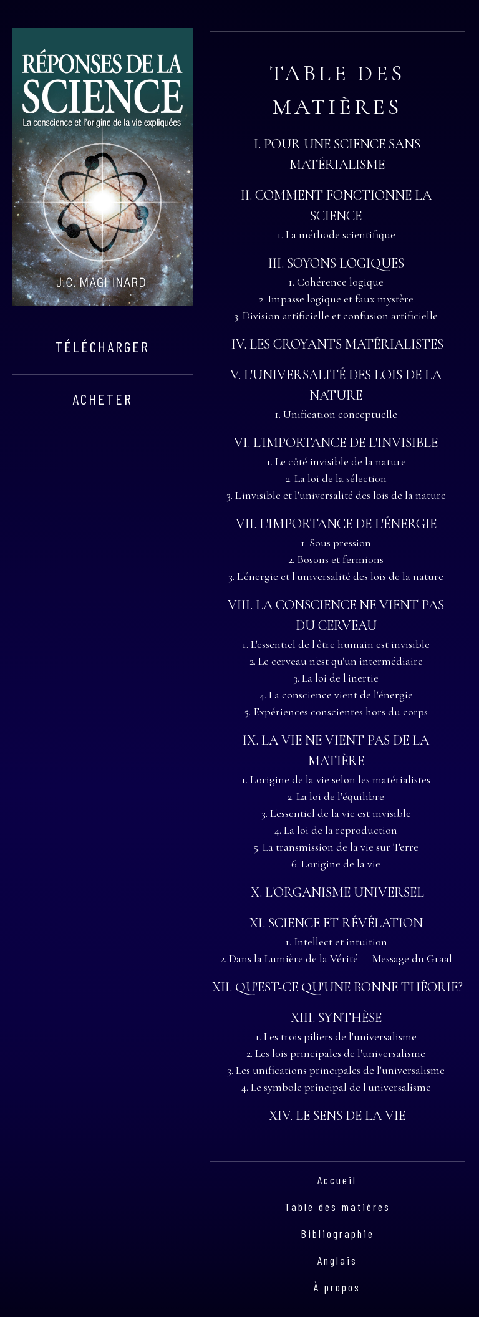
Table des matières (337, 1206)
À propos (337, 1287)
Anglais (337, 1260)
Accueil (337, 1180)
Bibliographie (337, 1233)
